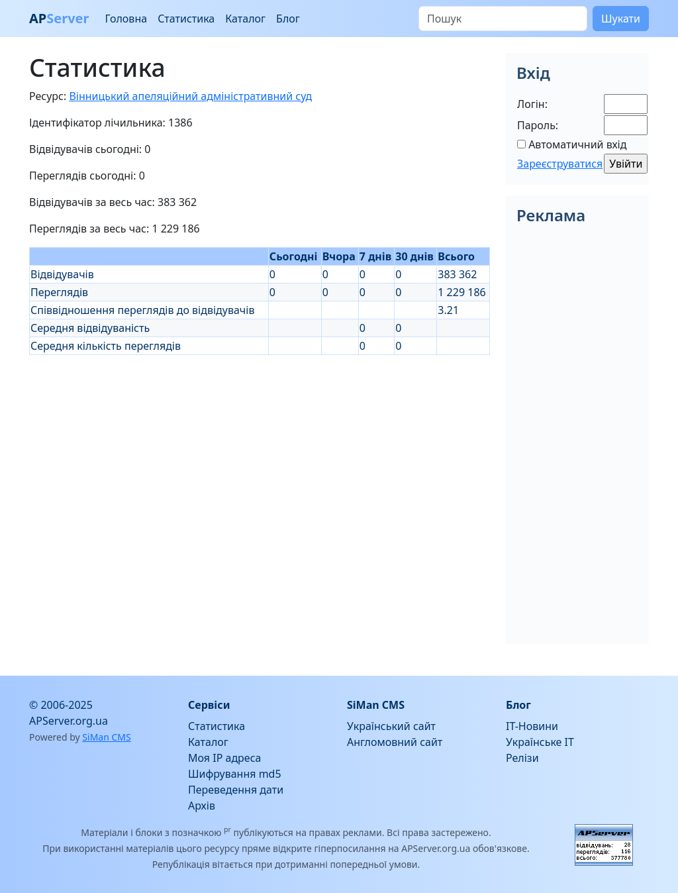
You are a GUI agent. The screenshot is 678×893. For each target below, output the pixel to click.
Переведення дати (235, 789)
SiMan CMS (106, 737)
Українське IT (540, 742)
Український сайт (391, 726)
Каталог (245, 18)
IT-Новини (532, 726)
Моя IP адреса (224, 758)
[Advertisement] (259, 448)
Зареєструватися (560, 163)
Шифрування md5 (234, 773)
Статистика (186, 18)
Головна (126, 18)
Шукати (620, 18)
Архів (201, 805)
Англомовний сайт (394, 742)
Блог (288, 18)
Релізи (522, 758)
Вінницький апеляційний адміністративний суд (190, 96)
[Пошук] (502, 18)
